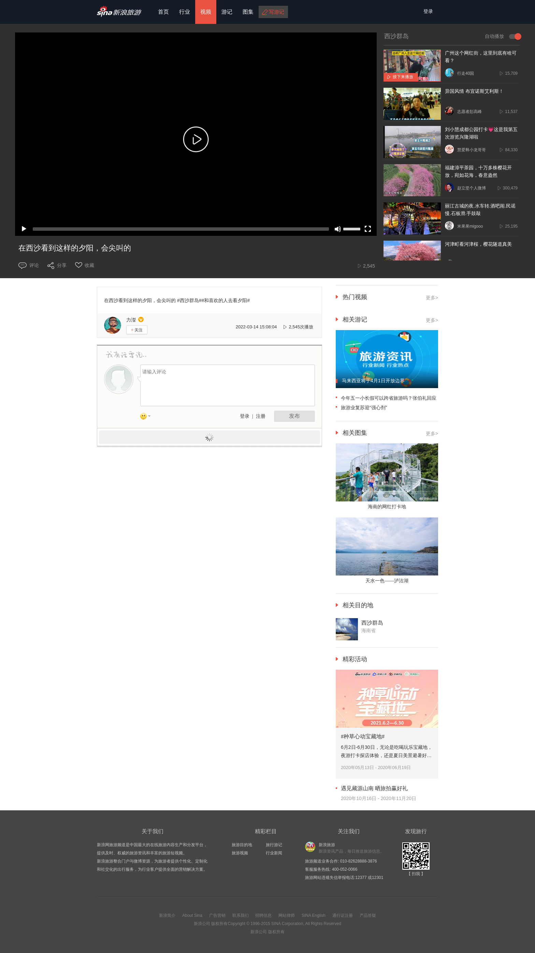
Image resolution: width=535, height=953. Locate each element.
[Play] (23, 229)
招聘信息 (263, 915)
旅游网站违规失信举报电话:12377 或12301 (344, 877)
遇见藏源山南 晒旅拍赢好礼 (374, 788)
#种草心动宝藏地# (363, 736)
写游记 (276, 12)
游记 (226, 12)
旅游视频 (240, 853)
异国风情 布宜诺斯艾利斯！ (474, 91)
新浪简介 (167, 915)
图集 (248, 12)
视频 (205, 12)
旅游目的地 (242, 844)
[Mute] (337, 229)
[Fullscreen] (367, 229)
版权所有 (219, 923)
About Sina (192, 915)
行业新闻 (274, 853)
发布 (294, 416)
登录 (244, 416)
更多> (432, 297)
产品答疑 (368, 915)
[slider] (181, 229)
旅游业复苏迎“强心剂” (364, 407)
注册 (260, 416)
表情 (147, 417)
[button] (195, 141)
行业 (184, 12)
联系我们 (240, 915)
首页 (163, 12)
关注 (137, 329)
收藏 (89, 265)
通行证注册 (342, 915)
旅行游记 (274, 844)
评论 (34, 265)
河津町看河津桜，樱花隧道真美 (478, 244)
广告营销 (217, 915)
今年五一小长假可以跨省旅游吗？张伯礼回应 (388, 398)
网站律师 (286, 915)
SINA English (314, 915)
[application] (196, 134)
